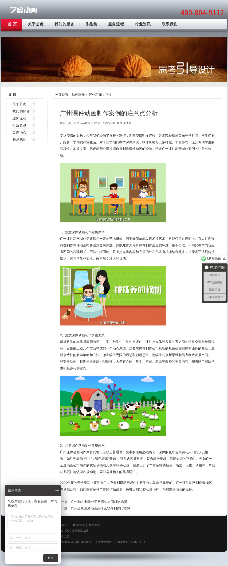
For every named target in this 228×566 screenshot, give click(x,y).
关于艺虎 (36, 24)
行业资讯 (143, 24)
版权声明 (94, 525)
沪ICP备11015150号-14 (130, 542)
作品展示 (61, 525)
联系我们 (170, 24)
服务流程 (116, 24)
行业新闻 (95, 94)
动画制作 (78, 94)
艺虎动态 (19, 132)
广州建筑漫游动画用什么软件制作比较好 (100, 508)
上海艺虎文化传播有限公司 (62, 542)
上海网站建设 (103, 542)
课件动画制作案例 (182, 149)
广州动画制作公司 (23, 10)
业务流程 (19, 118)
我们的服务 (65, 24)
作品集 (91, 24)
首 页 (12, 24)
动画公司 (102, 149)
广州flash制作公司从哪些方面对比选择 (99, 502)
